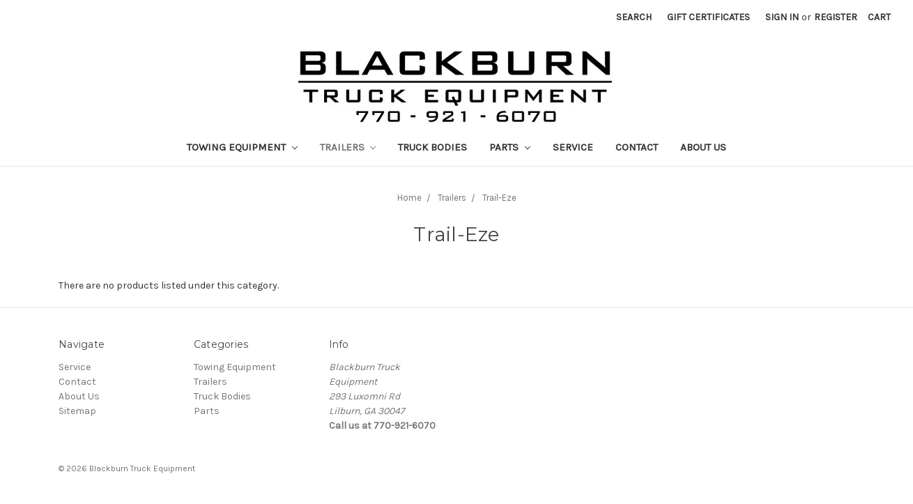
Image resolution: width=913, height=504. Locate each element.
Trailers (348, 147)
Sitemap (77, 411)
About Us (703, 147)
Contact (636, 147)
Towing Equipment (242, 147)
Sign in (782, 17)
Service (573, 147)
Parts (509, 147)
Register (835, 17)
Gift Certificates (708, 17)
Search (634, 17)
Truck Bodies (432, 147)
